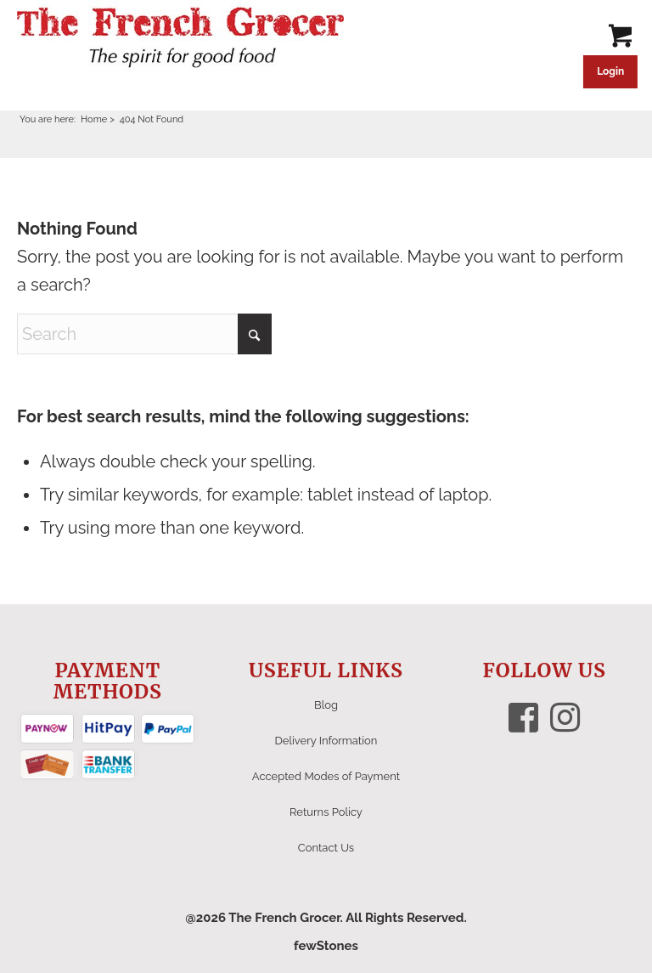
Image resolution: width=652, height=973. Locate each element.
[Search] (144, 334)
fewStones (326, 945)
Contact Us (326, 847)
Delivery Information (326, 740)
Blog (326, 705)
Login (610, 71)
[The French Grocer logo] (180, 38)
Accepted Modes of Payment (326, 776)
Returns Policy (326, 812)
